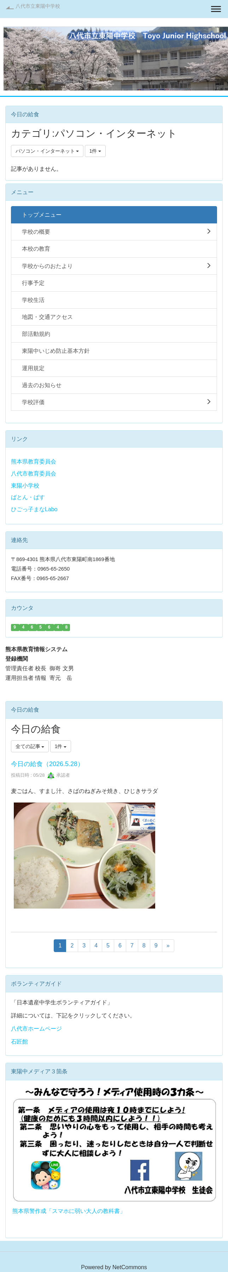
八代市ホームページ (36, 1029)
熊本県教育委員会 (33, 462)
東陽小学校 (25, 486)
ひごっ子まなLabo (34, 509)
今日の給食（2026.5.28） (47, 764)
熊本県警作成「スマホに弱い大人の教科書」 (68, 1211)
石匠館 (19, 1042)
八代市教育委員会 (33, 474)
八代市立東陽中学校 (38, 6)
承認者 (58, 775)
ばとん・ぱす (28, 497)
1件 (95, 151)
